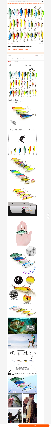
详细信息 (10, 61)
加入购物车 (34, 425)
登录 (42, 1)
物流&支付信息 (16, 61)
